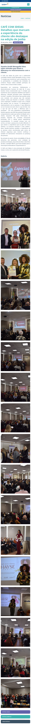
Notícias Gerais (6, 712)
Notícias (27, 18)
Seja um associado (15, 11)
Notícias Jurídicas (7, 716)
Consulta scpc (15, 7)
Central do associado (15, 9)
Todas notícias (6, 721)
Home (22, 18)
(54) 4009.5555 (4, 1)
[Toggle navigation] (28, 4)
